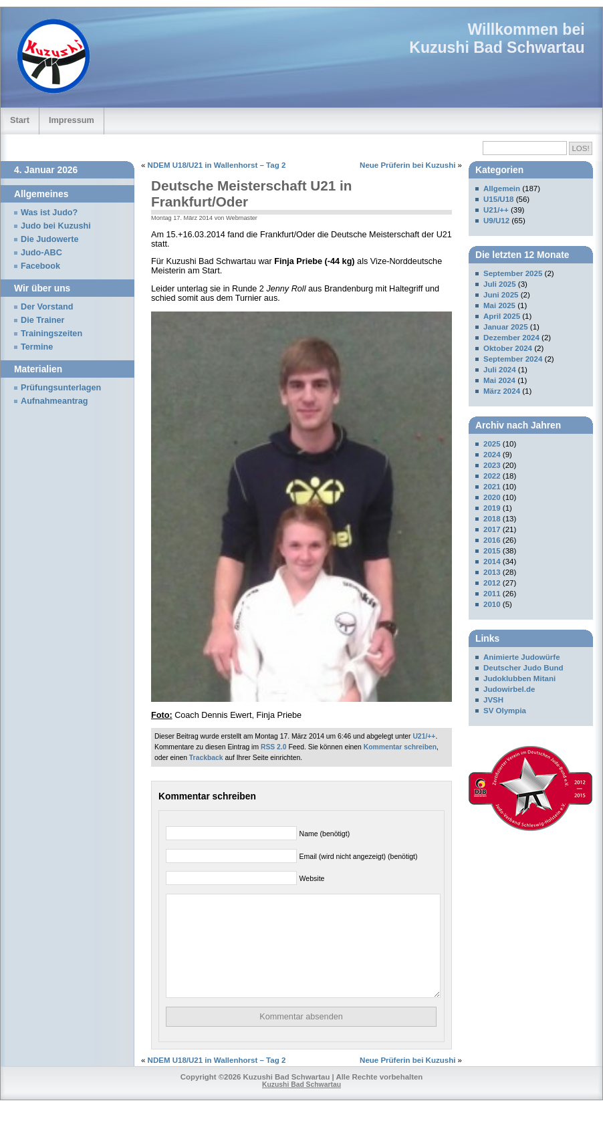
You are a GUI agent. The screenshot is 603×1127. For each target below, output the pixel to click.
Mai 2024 (499, 380)
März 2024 (501, 391)
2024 (492, 455)
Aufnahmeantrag (54, 401)
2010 (492, 604)
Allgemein (501, 188)
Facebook (40, 266)
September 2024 (512, 359)
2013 (492, 572)
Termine (37, 347)
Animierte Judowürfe (521, 657)
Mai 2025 (499, 305)
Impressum (71, 120)
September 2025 (512, 273)
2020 (492, 497)
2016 (492, 540)
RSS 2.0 (274, 747)
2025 (492, 444)
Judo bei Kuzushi (56, 226)
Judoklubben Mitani (519, 678)
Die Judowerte (50, 239)
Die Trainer (42, 320)
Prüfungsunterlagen (61, 387)
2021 (492, 487)
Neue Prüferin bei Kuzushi (407, 165)
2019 (492, 508)
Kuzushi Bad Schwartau (496, 47)
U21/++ (423, 736)
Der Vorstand (47, 306)
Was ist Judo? (49, 212)
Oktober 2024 (507, 348)
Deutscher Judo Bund (523, 668)
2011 (492, 594)
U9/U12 (496, 221)
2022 (492, 476)
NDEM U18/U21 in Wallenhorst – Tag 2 (217, 165)
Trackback (206, 757)
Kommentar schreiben (400, 747)
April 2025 (501, 316)
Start (19, 120)
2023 (492, 465)
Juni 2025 (501, 295)
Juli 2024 (499, 370)
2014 (492, 561)
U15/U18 (498, 199)
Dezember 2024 (511, 338)
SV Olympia (504, 711)
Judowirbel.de (509, 689)
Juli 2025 (499, 284)
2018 (492, 519)
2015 (492, 551)
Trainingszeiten (51, 333)
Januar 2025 (505, 327)
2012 (492, 583)
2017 (492, 529)
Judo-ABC (41, 252)
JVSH (493, 700)
